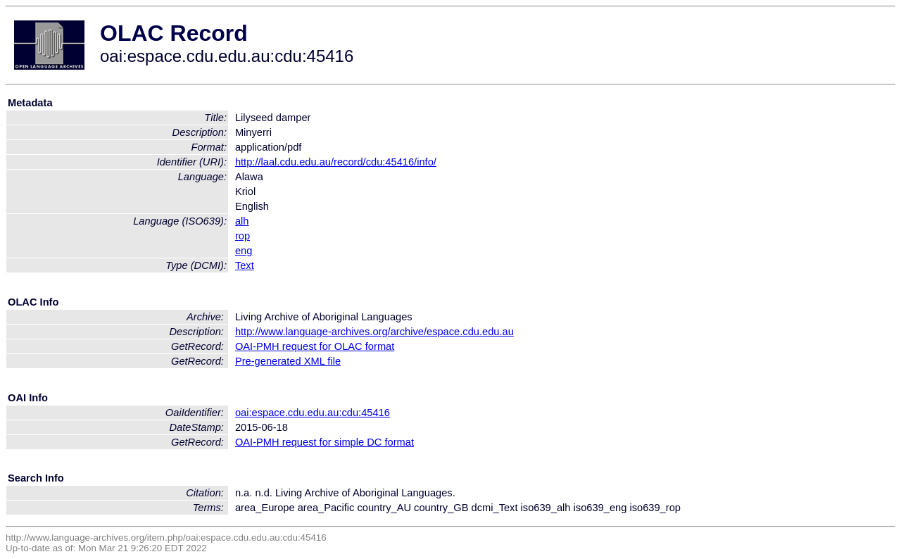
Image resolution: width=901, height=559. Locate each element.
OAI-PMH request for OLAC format (314, 346)
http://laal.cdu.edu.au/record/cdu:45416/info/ (335, 162)
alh (242, 221)
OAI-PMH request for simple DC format (324, 442)
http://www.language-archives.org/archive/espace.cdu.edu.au (374, 331)
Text (244, 265)
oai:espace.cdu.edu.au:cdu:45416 (312, 412)
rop (242, 235)
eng (243, 250)
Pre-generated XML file (288, 361)
